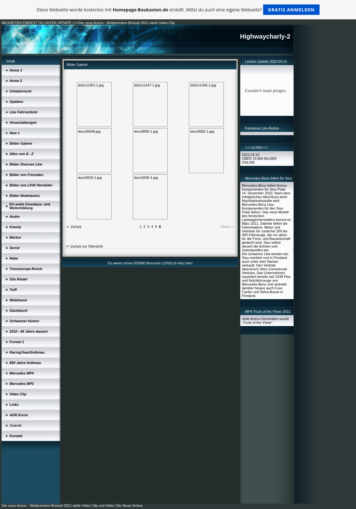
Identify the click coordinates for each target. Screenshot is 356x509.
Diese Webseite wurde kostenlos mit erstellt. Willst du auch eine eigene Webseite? (178, 9)
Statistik (16, 425)
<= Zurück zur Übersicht (84, 246)
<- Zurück (74, 227)
